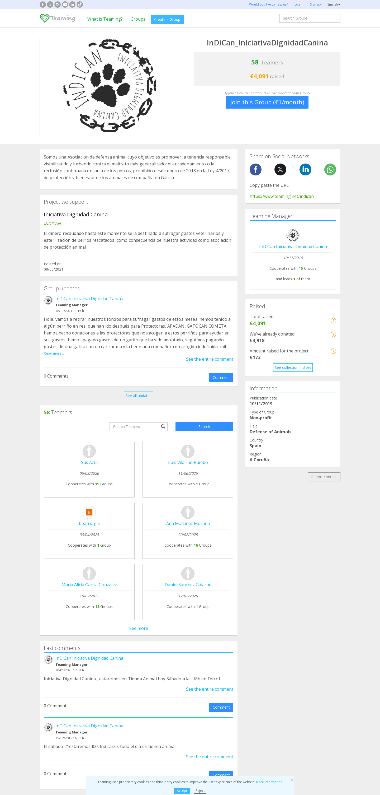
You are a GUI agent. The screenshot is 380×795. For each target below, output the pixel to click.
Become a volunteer (241, 643)
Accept (182, 790)
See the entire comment (209, 359)
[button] (333, 321)
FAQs (168, 617)
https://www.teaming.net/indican (282, 196)
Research (283, 675)
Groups (138, 19)
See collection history (293, 367)
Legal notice (174, 627)
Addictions (52, 675)
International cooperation (65, 695)
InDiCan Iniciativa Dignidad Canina (89, 298)
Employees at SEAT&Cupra (307, 637)
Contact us (173, 637)
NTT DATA (293, 617)
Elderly (280, 685)
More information (269, 782)
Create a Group (167, 19)
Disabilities (130, 685)
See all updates (138, 395)
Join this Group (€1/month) (267, 102)
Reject (200, 790)
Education (129, 695)
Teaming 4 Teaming (241, 633)
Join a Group (114, 627)
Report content (324, 476)
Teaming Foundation (61, 617)
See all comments (138, 568)
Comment (221, 377)
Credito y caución (299, 627)
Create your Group (119, 617)
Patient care (54, 685)
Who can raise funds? (122, 637)
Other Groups (286, 695)
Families (205, 675)
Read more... (54, 353)
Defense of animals (137, 675)
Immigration (208, 695)
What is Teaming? (105, 19)
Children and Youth (214, 685)
